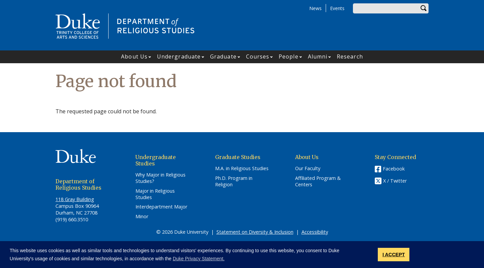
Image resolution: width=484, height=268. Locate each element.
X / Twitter (395, 181)
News (315, 8)
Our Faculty (307, 168)
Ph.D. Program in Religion (233, 181)
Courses (258, 56)
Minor (141, 217)
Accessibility (314, 232)
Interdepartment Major (161, 207)
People (288, 56)
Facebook (394, 168)
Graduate (223, 56)
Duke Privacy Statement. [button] (199, 258)
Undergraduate (179, 56)
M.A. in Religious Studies (242, 168)
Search (423, 8)
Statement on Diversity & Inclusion (254, 232)
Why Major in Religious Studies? (160, 178)
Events (337, 8)
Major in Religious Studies (155, 194)
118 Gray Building (74, 199)
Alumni (318, 56)
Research (350, 56)
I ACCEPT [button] (393, 254)
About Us (134, 56)
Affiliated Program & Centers (318, 181)
